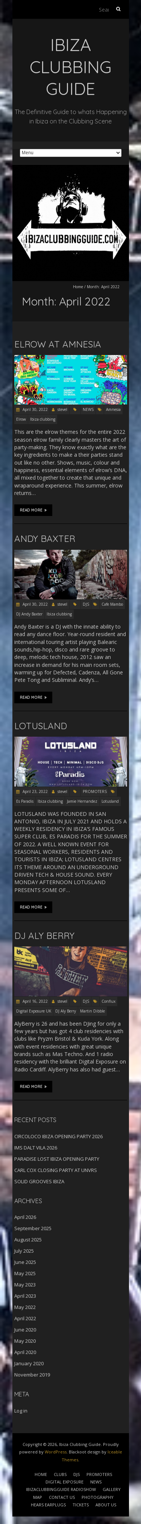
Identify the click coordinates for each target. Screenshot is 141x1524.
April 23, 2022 (34, 791)
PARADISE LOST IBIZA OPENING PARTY (56, 1158)
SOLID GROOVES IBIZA (39, 1181)
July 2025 (24, 1250)
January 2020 (29, 1363)
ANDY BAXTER (44, 538)
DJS (86, 604)
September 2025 (33, 1228)
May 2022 (25, 1307)
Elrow (21, 419)
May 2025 (25, 1273)
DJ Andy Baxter (29, 614)
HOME (41, 1474)
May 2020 (25, 1340)
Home (78, 286)
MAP (37, 1497)
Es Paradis (24, 801)
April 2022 (25, 1318)
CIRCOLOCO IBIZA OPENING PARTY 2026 (58, 1136)
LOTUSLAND (40, 725)
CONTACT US (62, 1497)
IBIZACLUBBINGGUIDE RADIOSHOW (61, 1489)
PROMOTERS (95, 791)
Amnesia (113, 409)
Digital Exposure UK (33, 1011)
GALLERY (112, 1489)
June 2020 (25, 1329)
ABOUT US (106, 1504)
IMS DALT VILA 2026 (35, 1147)
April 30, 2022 (34, 409)
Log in (20, 1410)
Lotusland (110, 801)
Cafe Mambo (112, 604)
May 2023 (25, 1284)
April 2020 (25, 1352)
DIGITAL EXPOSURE (64, 1482)
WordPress (56, 1452)
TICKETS (81, 1504)
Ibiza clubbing (42, 419)
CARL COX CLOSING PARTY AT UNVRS (55, 1170)
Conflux (108, 1001)
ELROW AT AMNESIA (57, 344)
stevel (62, 409)
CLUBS (60, 1474)
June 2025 (25, 1262)
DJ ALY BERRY (44, 935)
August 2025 (28, 1239)
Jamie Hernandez (82, 801)
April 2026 (25, 1217)
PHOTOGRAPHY (98, 1497)
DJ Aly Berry (65, 1011)
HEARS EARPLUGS (48, 1504)
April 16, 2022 (34, 1001)
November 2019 (32, 1374)
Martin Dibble (92, 1011)
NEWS (88, 409)
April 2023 (25, 1295)
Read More (33, 510)
